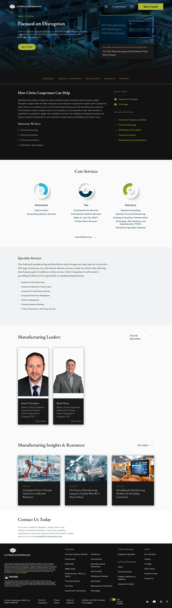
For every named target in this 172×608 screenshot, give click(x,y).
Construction (70, 558)
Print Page (123, 102)
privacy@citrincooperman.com (48, 535)
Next (161, 479)
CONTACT (124, 77)
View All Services (83, 235)
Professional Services (99, 575)
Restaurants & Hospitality (101, 585)
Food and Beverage (127, 123)
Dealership (69, 563)
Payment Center (117, 6)
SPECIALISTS (93, 77)
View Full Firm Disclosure (21, 571)
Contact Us (148, 577)
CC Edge (147, 563)
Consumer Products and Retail (132, 118)
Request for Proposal (128, 97)
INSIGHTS (109, 77)
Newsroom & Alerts (126, 583)
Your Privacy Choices (120, 600)
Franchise (69, 585)
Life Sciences (96, 558)
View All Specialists (135, 336)
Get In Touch (27, 46)
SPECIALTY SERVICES (69, 77)
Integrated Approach (126, 553)
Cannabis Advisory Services (76, 553)
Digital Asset (70, 568)
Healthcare (95, 553)
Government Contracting (75, 590)
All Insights (142, 443)
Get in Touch (151, 6)
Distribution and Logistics (130, 128)
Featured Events (125, 570)
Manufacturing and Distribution (132, 138)
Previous (11, 479)
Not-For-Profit (96, 570)
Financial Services (72, 580)
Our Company (150, 553)
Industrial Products (127, 133)
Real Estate (95, 580)
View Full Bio (40, 419)
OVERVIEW (48, 77)
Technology (95, 590)
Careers (147, 558)
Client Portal (149, 568)
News (120, 566)
